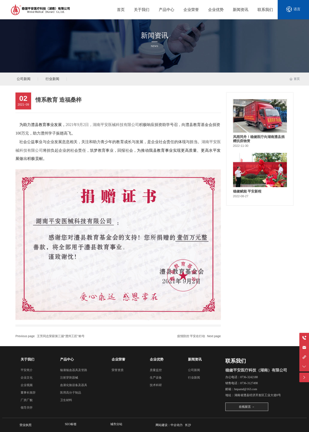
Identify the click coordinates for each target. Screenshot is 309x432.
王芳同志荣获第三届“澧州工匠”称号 (61, 336)
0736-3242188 (249, 377)
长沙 (188, 425)
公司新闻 (23, 79)
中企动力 (177, 425)
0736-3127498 (249, 383)
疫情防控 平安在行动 (191, 336)
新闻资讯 (154, 35)
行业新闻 (52, 79)
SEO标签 (70, 424)
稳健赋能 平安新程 (247, 191)
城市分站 (116, 424)
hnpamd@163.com (245, 389)
